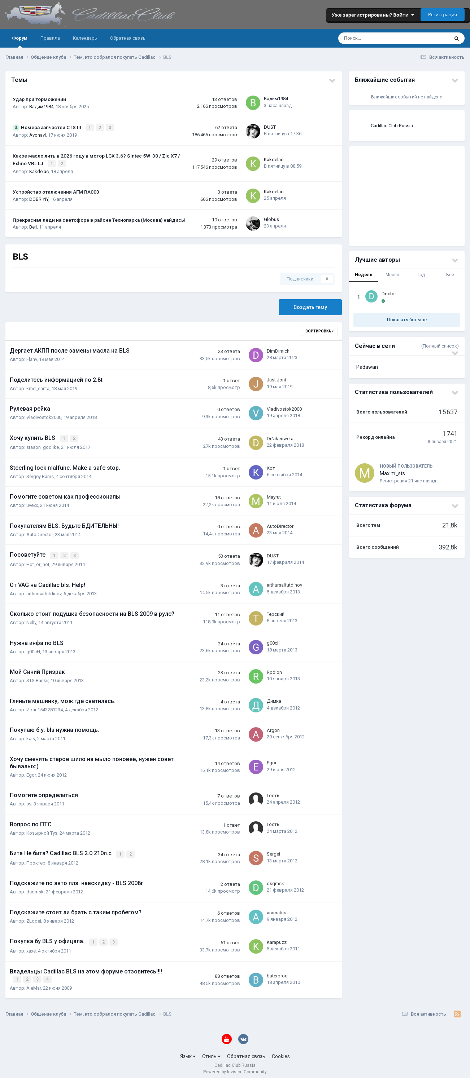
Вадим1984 (41, 106)
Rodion (274, 669)
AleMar (33, 983)
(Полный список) (440, 346)
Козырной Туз (41, 830)
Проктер (35, 859)
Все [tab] (450, 274)
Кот (271, 466)
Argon (273, 727)
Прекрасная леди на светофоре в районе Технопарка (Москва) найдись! (99, 218)
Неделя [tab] (363, 274)
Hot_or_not (37, 562)
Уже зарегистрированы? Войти (373, 15)
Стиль (211, 1052)
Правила (50, 38)
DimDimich (278, 349)
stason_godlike (42, 445)
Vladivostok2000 (43, 416)
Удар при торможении (39, 99)
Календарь (85, 38)
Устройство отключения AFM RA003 (56, 191)
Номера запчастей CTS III (51, 127)
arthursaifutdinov (43, 591)
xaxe (31, 947)
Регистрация (442, 14)
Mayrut (274, 495)
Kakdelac (39, 170)
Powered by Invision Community (235, 1067)
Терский (275, 611)
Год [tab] (421, 274)
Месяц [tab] (392, 274)
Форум (19, 41)
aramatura (277, 909)
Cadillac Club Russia (392, 125)
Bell (33, 226)
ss (28, 801)
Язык (188, 1052)
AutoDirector (39, 532)
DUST (270, 126)
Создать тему (310, 306)
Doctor (389, 293)
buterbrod (277, 971)
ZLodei (33, 917)
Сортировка (319, 330)
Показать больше (407, 319)
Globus (271, 218)
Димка (274, 698)
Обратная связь (127, 38)
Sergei (273, 851)
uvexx (32, 503)
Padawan (367, 367)
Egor (31, 772)
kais (30, 736)
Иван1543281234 (44, 707)
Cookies (281, 1052)
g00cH (33, 649)
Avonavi (37, 134)
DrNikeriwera (280, 436)
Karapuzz (277, 938)
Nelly (31, 620)
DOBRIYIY (38, 197)
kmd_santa (37, 387)
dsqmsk (35, 889)
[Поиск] (370, 38)
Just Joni (276, 378)
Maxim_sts (392, 473)
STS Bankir (37, 678)
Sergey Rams (40, 474)
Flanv (31, 358)
